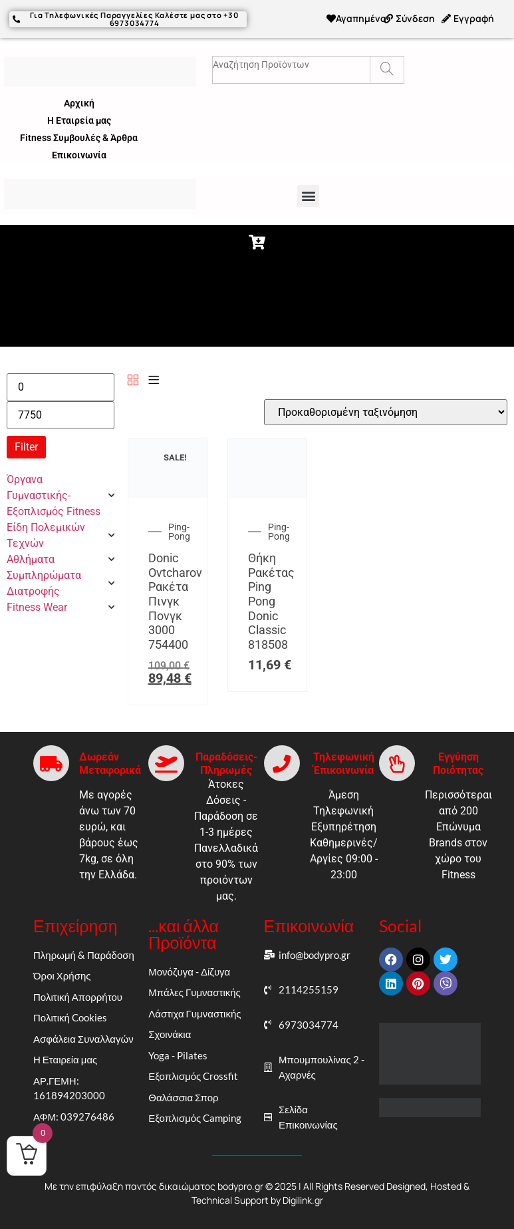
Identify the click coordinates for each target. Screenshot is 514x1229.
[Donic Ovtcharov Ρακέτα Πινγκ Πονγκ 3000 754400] (167, 494)
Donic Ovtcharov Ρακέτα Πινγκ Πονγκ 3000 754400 (175, 601)
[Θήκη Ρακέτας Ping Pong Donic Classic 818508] (267, 494)
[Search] (387, 69)
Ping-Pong (179, 531)
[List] (153, 380)
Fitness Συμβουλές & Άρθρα (79, 137)
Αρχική (79, 102)
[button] (308, 195)
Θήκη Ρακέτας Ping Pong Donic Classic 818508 (271, 601)
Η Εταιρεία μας (79, 119)
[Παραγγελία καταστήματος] (385, 412)
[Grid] (133, 380)
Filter (26, 446)
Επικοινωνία (79, 154)
